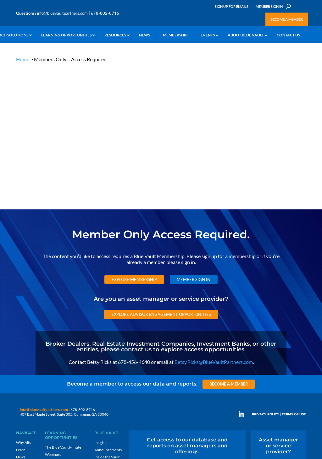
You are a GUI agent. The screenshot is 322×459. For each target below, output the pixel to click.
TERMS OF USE (294, 272)
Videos (50, 326)
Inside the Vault (106, 314)
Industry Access (29, 329)
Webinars (53, 312)
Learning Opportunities (66, 35)
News (144, 35)
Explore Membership (134, 136)
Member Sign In (269, 6)
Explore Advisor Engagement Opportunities (161, 171)
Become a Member (286, 19)
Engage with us (278, 323)
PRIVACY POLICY (265, 272)
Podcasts (52, 319)
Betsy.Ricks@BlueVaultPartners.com (214, 219)
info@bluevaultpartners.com (62, 13)
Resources (115, 35)
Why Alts (23, 300)
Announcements (108, 307)
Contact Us (288, 35)
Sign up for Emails (264, 402)
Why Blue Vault (28, 350)
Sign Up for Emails (231, 6)
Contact (22, 358)
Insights (100, 300)
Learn (20, 307)
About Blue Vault (246, 35)
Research (23, 322)
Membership (175, 35)
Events (208, 35)
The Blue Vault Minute (63, 305)
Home (22, 59)
